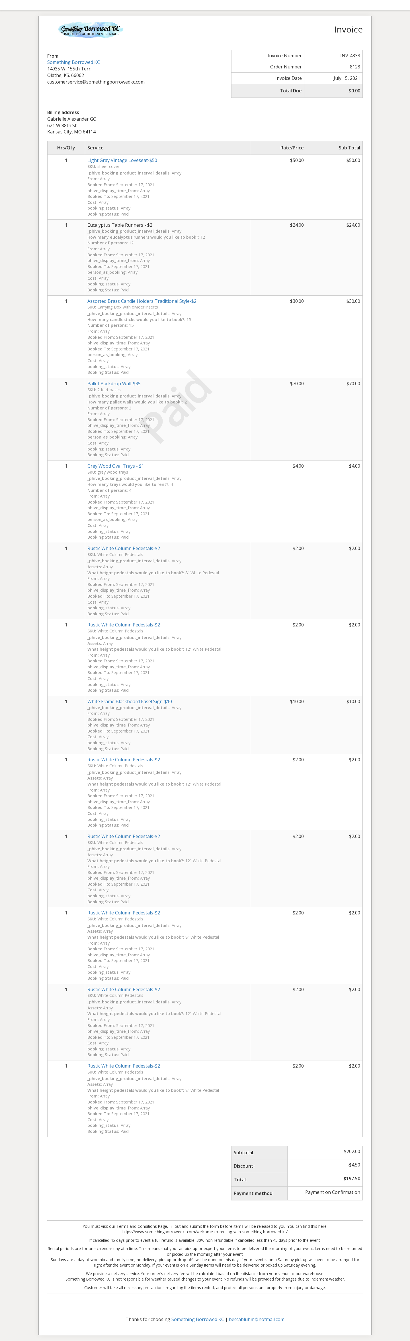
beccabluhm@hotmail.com (256, 1319)
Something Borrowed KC (73, 62)
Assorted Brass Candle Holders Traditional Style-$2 (141, 301)
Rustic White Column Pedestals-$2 (123, 1066)
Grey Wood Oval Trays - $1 (115, 466)
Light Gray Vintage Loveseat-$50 (122, 160)
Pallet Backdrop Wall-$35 (114, 383)
